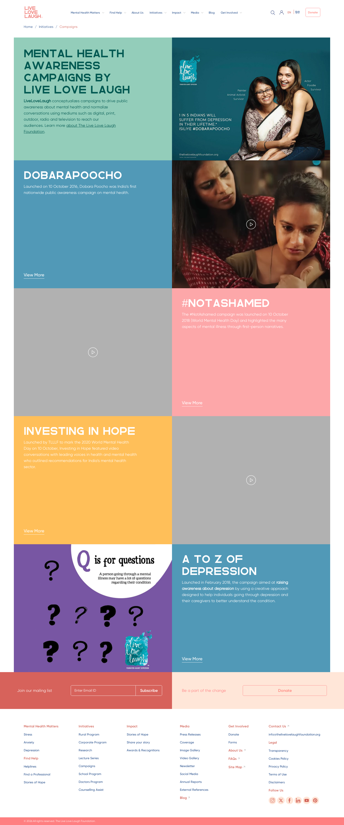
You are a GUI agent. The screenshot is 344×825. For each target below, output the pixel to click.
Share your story (138, 742)
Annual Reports (191, 782)
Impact (176, 12)
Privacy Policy (278, 766)
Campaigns (87, 766)
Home (28, 27)
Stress (28, 734)
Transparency (278, 750)
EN (289, 12)
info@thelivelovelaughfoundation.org (294, 734)
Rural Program (89, 734)
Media (195, 12)
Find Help (116, 12)
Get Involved (229, 12)
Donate (313, 12)
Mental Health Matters (85, 12)
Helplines (30, 766)
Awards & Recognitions (143, 750)
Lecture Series (89, 758)
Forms (232, 742)
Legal (273, 742)
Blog (212, 12)
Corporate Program (93, 742)
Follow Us (276, 790)
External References (194, 789)
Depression (31, 750)
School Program (90, 774)
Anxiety (29, 742)
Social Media (189, 774)
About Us (137, 12)
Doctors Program (91, 782)
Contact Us (277, 726)
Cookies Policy (278, 758)
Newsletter (187, 766)
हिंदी (297, 12)
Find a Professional (37, 774)
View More (34, 274)
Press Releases (190, 734)
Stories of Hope (34, 782)
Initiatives (156, 12)
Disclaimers (277, 782)
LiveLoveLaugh (37, 100)
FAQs (232, 759)
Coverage (187, 742)
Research (85, 750)
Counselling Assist (91, 789)
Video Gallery (189, 758)
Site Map (235, 767)
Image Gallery (190, 750)
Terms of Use (278, 774)
